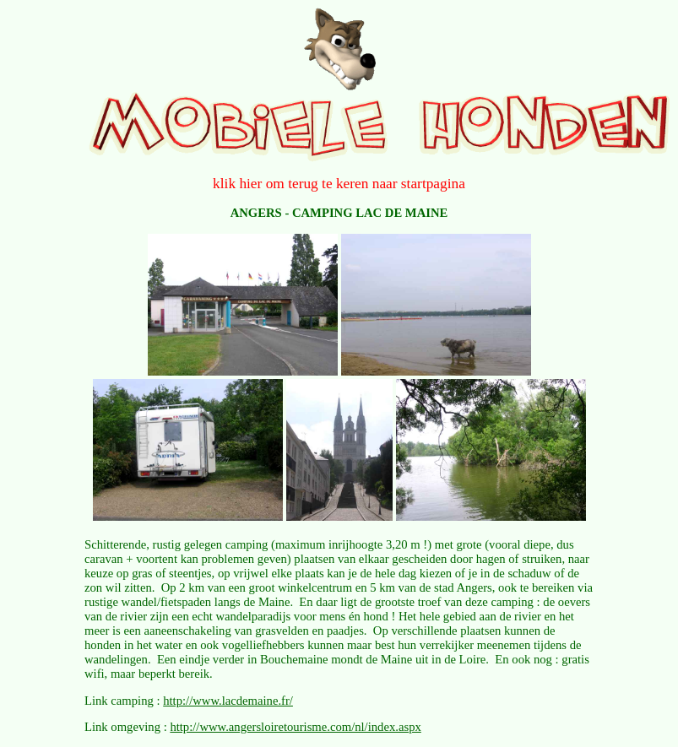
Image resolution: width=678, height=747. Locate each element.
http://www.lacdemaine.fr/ (228, 700)
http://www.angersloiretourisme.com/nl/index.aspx (295, 726)
